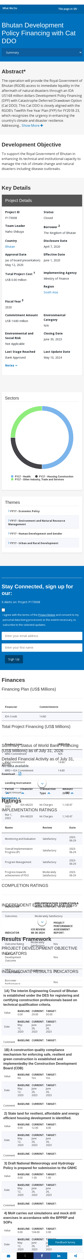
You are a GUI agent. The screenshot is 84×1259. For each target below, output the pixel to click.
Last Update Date (57, 352)
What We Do (9, 8)
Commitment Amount (21, 315)
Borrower (52, 226)
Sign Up (14, 659)
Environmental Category (54, 317)
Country (11, 241)
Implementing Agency (60, 273)
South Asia (51, 292)
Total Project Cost (20, 273)
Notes (9, 365)
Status (49, 212)
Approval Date (15, 254)
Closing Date (53, 333)
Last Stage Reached (20, 352)
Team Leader (15, 226)
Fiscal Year (14, 300)
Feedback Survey (65, 1242)
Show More (32, 125)
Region (49, 286)
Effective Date (54, 254)
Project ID (12, 212)
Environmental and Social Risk (19, 335)
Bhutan (10, 246)
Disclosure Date (55, 241)
